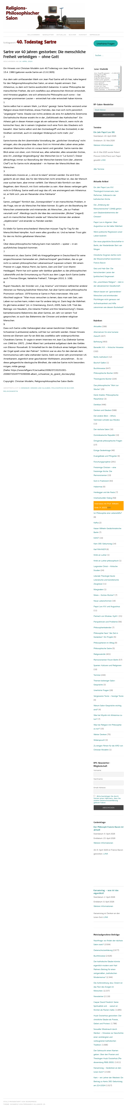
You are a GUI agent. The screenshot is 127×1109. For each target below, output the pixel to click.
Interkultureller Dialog (103, 498)
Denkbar (25, 388)
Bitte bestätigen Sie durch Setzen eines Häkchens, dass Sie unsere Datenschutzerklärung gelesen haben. (107, 799)
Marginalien (98, 589)
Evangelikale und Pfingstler (105, 456)
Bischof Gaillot (100, 363)
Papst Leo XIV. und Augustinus (107, 606)
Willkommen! (33, 35)
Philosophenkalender (102, 627)
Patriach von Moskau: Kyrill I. (106, 616)
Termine (97, 675)
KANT (96, 538)
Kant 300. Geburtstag (103, 544)
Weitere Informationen (103, 145)
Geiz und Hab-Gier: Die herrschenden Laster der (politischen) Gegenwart (104, 272)
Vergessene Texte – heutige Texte (108, 696)
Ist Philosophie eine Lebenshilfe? (108, 513)
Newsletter (48, 35)
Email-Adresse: (100, 788)
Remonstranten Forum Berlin (106, 660)
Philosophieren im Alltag (104, 643)
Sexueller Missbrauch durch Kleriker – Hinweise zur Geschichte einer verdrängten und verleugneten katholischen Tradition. (108, 1037)
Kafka (96, 523)
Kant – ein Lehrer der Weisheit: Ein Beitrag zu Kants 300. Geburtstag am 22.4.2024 (108, 1081)
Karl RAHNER (100, 549)
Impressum (95, 35)
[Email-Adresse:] (109, 110)
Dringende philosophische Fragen (108, 441)
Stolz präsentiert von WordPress (19, 1101)
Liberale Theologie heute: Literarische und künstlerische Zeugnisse (106, 580)
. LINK (105, 854)
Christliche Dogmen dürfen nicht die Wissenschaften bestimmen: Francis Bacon (107, 259)
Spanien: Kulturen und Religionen (107, 665)
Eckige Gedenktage (102, 450)
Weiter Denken (100, 734)
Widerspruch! (99, 740)
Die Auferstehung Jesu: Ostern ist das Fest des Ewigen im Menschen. (108, 987)
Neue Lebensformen (103, 601)
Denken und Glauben (40, 388)
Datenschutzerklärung (103, 950)
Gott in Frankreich (101, 481)
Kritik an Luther (100, 555)
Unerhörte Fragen (106, 44)
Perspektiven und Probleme (106, 622)
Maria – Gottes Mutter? (104, 595)
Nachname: (98, 779)
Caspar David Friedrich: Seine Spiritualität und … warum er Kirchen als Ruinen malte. (106, 1006)
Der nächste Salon (101, 429)
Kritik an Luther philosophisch (106, 561)
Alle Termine (99, 169)
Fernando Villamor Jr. (34, 1104)
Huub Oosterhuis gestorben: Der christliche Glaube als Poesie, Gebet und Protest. (107, 1020)
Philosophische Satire (103, 648)
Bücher (72, 35)
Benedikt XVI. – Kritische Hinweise (108, 347)
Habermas (98, 487)
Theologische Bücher (103, 379)
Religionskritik (10, 391)
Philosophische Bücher (62, 388)
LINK (103, 160)
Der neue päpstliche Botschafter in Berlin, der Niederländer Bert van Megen (109, 245)
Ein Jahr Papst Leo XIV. (104, 132)
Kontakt (83, 35)
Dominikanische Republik (104, 435)
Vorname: (97, 770)
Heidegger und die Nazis (104, 492)
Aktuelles (61, 35)
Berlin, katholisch (101, 357)
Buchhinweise (99, 368)
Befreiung (98, 342)
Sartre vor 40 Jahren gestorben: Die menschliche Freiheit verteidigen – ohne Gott (44, 54)
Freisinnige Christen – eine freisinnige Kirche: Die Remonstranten (105, 471)
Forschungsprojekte (102, 462)
